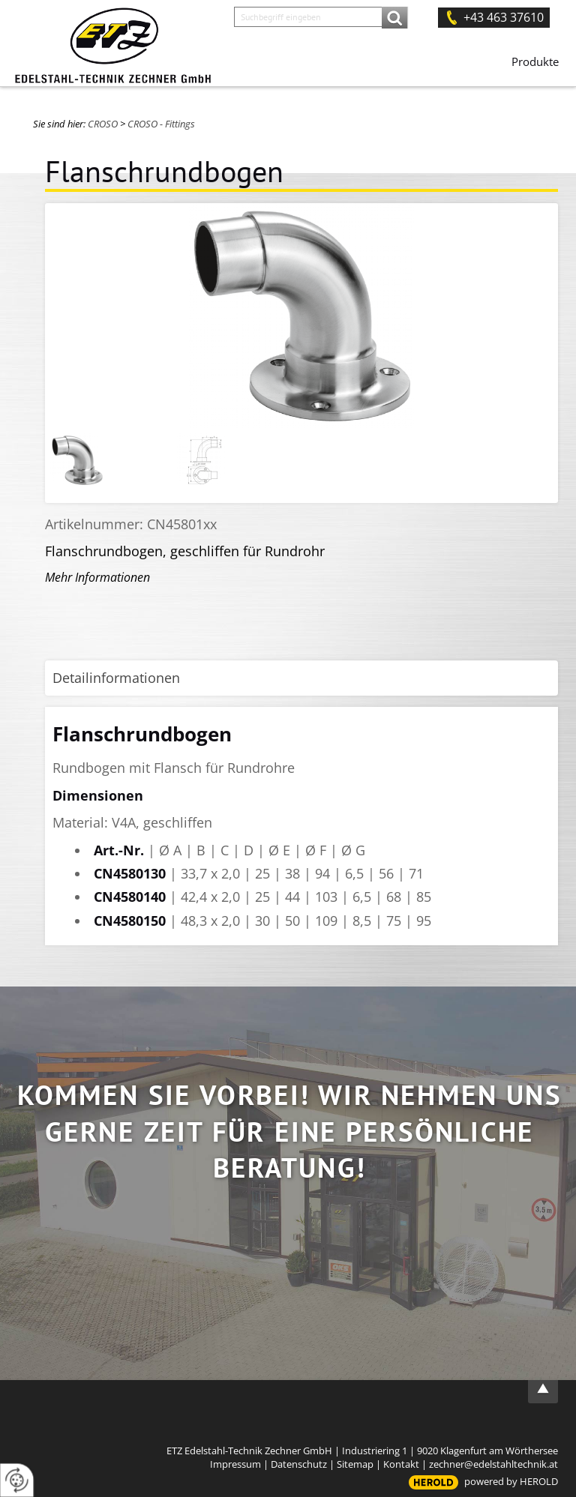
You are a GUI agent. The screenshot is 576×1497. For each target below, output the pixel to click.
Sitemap (355, 1464)
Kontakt (401, 1464)
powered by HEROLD (511, 1481)
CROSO (103, 123)
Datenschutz (299, 1464)
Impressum (235, 1464)
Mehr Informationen (97, 577)
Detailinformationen (116, 678)
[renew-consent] (17, 1480)
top (543, 1388)
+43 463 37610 (504, 17)
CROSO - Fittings (161, 123)
